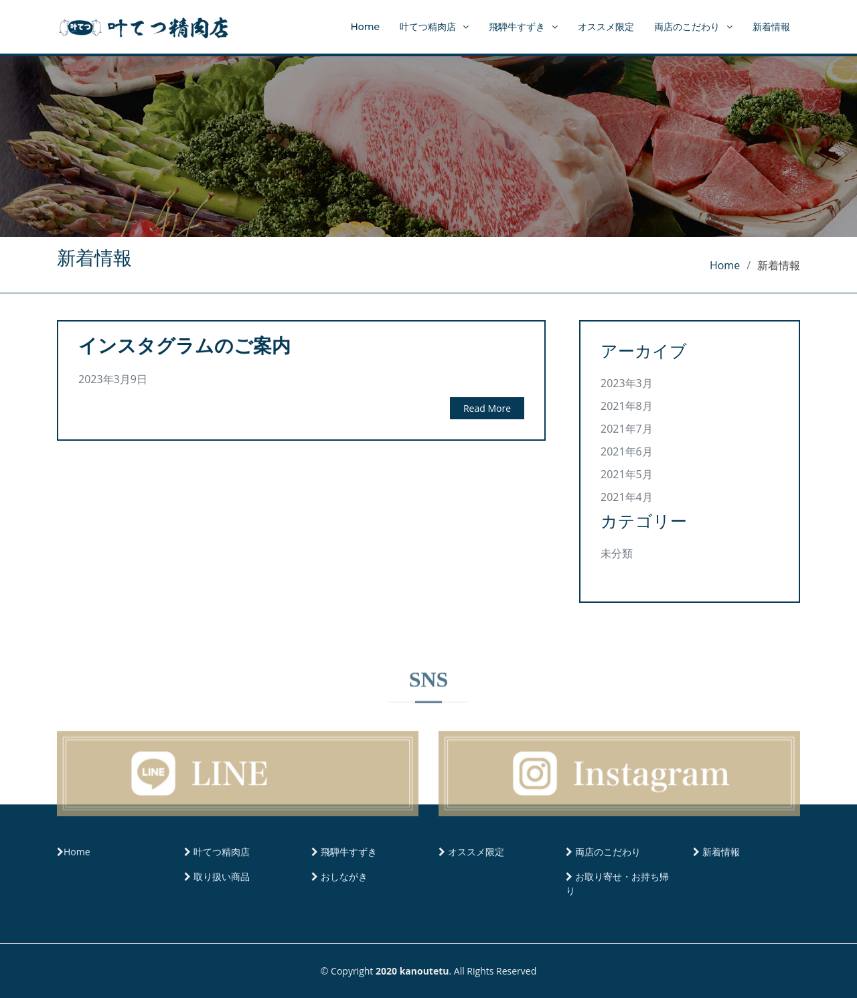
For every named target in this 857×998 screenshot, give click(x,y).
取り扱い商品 (221, 876)
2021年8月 (627, 406)
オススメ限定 (606, 27)
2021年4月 (627, 497)
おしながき (344, 876)
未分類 (617, 553)
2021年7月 (627, 428)
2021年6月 (627, 451)
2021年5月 (627, 474)
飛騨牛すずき (517, 27)
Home (365, 27)
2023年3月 (627, 383)
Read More (487, 408)
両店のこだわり (687, 27)
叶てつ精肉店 (428, 27)
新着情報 (771, 27)
